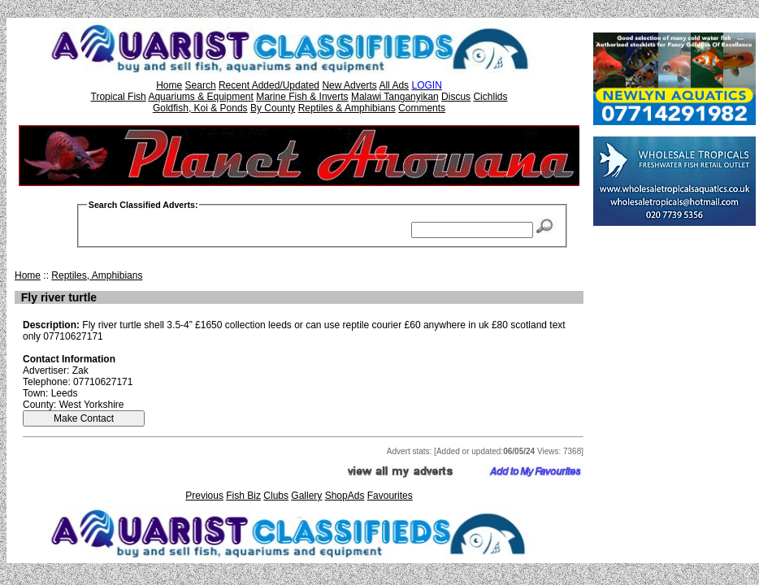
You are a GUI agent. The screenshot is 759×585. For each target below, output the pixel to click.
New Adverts (349, 85)
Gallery (306, 495)
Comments (421, 108)
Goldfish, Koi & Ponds (200, 108)
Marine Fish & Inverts (302, 96)
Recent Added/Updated (269, 85)
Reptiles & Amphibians (347, 108)
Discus (456, 96)
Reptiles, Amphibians (96, 275)
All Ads (394, 85)
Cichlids (490, 96)
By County (272, 108)
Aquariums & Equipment (200, 96)
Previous (204, 495)
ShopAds (345, 495)
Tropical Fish (118, 96)
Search (200, 85)
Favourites (390, 495)
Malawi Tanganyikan (395, 96)
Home (169, 85)
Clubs (275, 495)
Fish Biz (243, 495)
